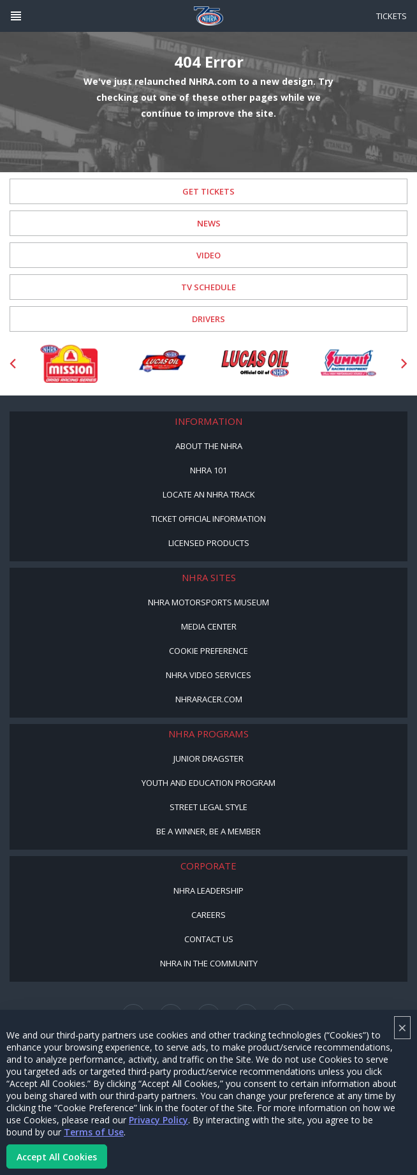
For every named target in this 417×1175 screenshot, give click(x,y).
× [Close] (402, 1027)
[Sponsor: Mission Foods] (69, 363)
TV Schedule (208, 287)
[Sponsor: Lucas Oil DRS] (162, 363)
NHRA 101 (208, 470)
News (209, 223)
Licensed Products (208, 543)
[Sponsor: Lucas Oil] (255, 363)
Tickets (391, 16)
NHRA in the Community (209, 963)
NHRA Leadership (208, 890)
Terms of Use (94, 1132)
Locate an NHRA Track (209, 494)
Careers (208, 914)
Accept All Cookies (57, 1157)
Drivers (208, 319)
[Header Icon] (16, 16)
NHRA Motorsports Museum (208, 602)
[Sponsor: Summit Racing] (348, 363)
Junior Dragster (208, 758)
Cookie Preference (208, 650)
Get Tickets (208, 191)
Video (208, 255)
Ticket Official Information (208, 518)
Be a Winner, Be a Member (208, 831)
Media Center (209, 626)
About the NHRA (208, 446)
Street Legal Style (208, 807)
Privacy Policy (158, 1120)
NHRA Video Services (208, 675)
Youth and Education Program (208, 782)
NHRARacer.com (208, 699)
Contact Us (208, 939)
